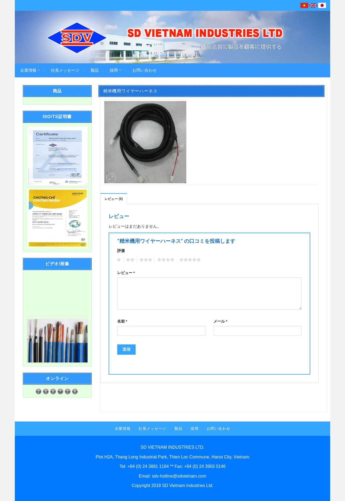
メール (220, 321)
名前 (122, 321)
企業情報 (30, 70)
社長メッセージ (65, 70)
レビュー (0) (114, 199)
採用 (115, 70)
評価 (121, 251)
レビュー (126, 273)
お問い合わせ (144, 70)
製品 (95, 70)
